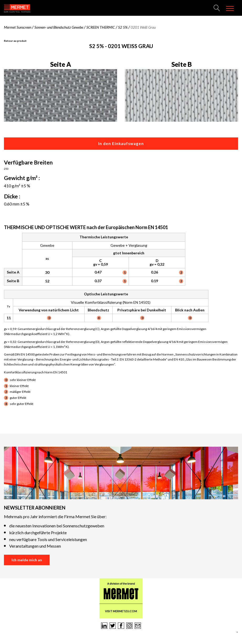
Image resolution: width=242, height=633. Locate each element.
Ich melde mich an (27, 560)
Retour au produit (15, 40)
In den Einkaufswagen (121, 143)
